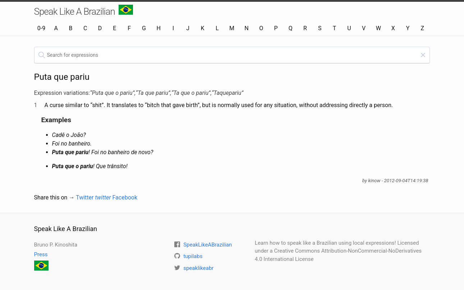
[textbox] (232, 55)
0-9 (41, 28)
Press (41, 254)
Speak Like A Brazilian (83, 11)
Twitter (93, 197)
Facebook (124, 197)
